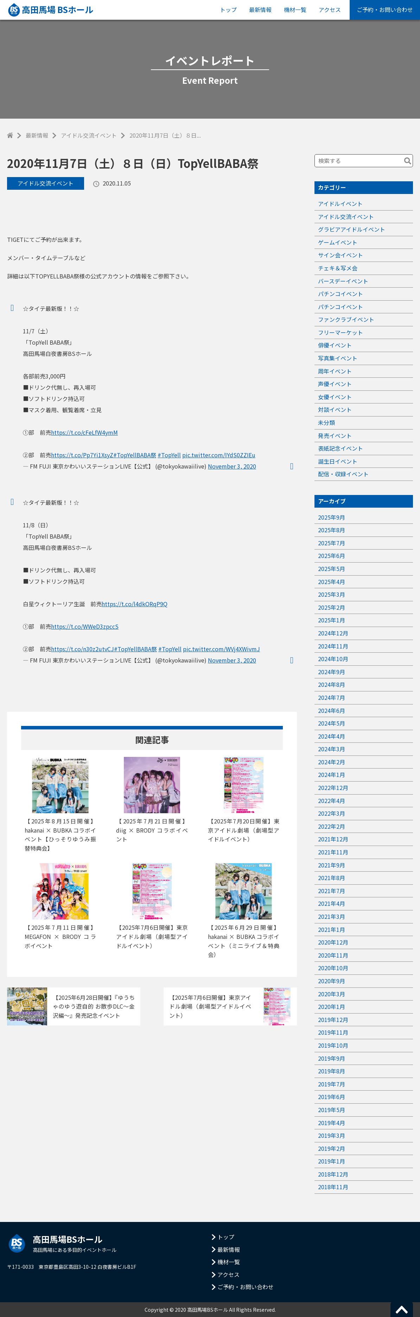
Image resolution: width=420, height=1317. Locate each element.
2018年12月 (333, 1174)
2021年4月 (331, 903)
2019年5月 (331, 1109)
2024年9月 (331, 671)
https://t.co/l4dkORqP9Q (134, 604)
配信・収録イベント (343, 474)
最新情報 (260, 9)
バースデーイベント (343, 281)
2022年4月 (331, 800)
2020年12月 (333, 942)
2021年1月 (331, 929)
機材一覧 (295, 9)
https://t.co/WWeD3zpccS (85, 626)
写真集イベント (337, 358)
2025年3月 (331, 594)
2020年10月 (333, 968)
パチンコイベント (340, 293)
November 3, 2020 (232, 466)
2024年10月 (333, 658)
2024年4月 (331, 736)
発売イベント (335, 435)
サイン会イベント (340, 255)
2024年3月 (331, 749)
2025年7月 (331, 543)
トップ (228, 9)
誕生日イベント (337, 461)
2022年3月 (331, 813)
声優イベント (335, 384)
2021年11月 (333, 852)
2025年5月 (331, 568)
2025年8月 (331, 530)
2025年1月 (331, 620)
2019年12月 (333, 1019)
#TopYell (169, 455)
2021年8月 (331, 877)
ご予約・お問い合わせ (385, 9)
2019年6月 (331, 1096)
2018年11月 (333, 1187)
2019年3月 (331, 1135)
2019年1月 (331, 1161)
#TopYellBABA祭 (134, 455)
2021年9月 (331, 865)
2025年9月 (331, 517)
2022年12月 (333, 787)
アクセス (330, 9)
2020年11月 (333, 955)
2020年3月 (331, 994)
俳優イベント (335, 345)
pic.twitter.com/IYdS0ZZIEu (218, 455)
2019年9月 (331, 1058)
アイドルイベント (340, 203)
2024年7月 (331, 697)
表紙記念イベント (340, 448)
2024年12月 (333, 633)
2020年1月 (331, 1006)
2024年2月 (331, 762)
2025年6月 (331, 555)
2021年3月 (331, 916)
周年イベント (335, 371)
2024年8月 (331, 684)
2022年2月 (331, 826)
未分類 (326, 422)
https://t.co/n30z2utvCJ (82, 649)
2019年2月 (331, 1148)
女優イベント (335, 397)
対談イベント (335, 409)
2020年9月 (331, 981)
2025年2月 (331, 607)
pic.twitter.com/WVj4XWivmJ (221, 649)
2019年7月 (331, 1084)
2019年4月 (331, 1122)
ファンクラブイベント (346, 319)
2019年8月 (331, 1071)
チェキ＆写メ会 (337, 268)
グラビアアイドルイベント (351, 229)
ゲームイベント (337, 242)
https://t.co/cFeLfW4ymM (84, 432)
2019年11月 (333, 1032)
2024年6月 (331, 710)
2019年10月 (333, 1045)
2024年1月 (331, 774)
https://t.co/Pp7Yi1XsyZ (82, 455)
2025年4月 (331, 581)
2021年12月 (333, 839)
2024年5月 (331, 723)
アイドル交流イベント (89, 135)
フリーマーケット (340, 332)
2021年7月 (331, 890)
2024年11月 (333, 646)
